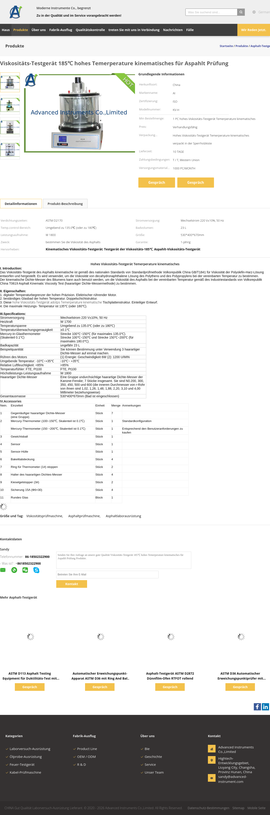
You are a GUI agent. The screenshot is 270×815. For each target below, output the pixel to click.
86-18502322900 (37, 557)
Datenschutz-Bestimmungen (208, 808)
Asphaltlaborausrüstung (123, 516)
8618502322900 (29, 563)
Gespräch (156, 182)
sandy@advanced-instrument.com (232, 779)
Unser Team (152, 772)
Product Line (85, 748)
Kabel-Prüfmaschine (23, 772)
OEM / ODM (84, 756)
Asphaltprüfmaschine (84, 516)
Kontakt (71, 584)
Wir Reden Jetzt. (253, 30)
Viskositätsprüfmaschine (44, 516)
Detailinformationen (21, 204)
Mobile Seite (257, 808)
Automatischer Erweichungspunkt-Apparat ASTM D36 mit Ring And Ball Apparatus (100, 678)
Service (148, 764)
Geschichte (151, 756)
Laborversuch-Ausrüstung (27, 748)
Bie (145, 748)
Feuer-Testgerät (19, 764)
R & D (79, 764)
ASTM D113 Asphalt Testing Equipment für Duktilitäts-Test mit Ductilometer (30, 678)
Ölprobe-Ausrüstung (23, 756)
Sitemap (238, 808)
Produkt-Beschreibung (65, 204)
